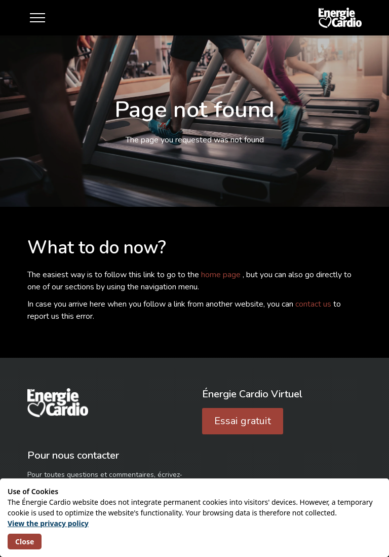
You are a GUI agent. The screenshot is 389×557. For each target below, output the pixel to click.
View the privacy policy (48, 523)
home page (222, 274)
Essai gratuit (242, 421)
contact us (314, 304)
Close (24, 541)
